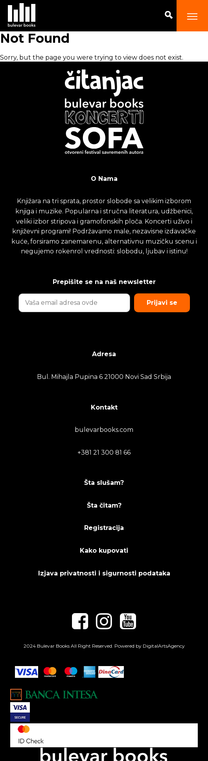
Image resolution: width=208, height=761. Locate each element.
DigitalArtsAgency (164, 646)
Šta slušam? (104, 482)
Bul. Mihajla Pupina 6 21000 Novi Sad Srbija (104, 376)
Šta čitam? (104, 505)
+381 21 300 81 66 (104, 452)
